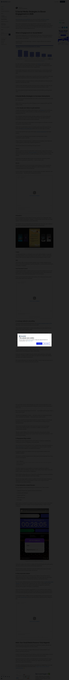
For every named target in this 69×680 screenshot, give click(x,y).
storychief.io (56, 1)
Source (43, 60)
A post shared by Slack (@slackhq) (34, 316)
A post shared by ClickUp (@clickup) (34, 211)
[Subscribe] (9, 34)
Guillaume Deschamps (23, 8)
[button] (34, 463)
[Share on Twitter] (65, 27)
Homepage (3, 39)
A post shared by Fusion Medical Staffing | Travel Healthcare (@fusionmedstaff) (34, 637)
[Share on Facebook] (63, 27)
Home (2, 9)
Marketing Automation (3, 24)
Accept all (39, 343)
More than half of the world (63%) (23, 19)
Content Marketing (5, 11)
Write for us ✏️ (4, 44)
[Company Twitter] (5, 676)
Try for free (62, 1)
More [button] (2, 29)
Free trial (2, 41)
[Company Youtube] (1, 678)
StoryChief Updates (5, 27)
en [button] (67, 1)
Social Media (4, 19)
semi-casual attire (20, 446)
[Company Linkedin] (9, 676)
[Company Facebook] (3, 676)
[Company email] (1, 676)
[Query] (5, 34)
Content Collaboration (4, 16)
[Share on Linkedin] (67, 27)
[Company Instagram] (7, 676)
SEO (2, 13)
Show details (46, 343)
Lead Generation (4, 21)
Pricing (2, 42)
